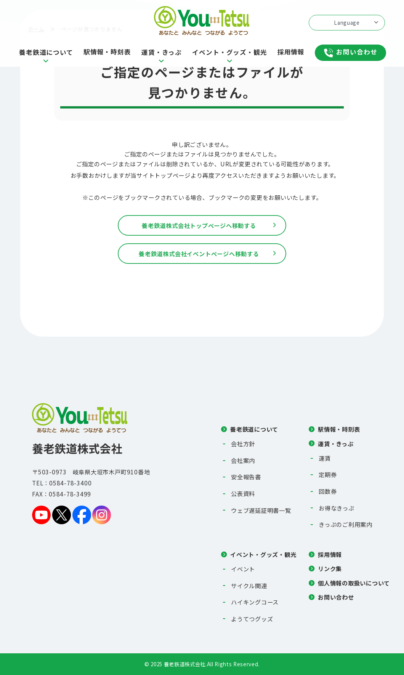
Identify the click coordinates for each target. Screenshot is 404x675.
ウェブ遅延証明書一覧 (261, 510)
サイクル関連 (249, 585)
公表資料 (243, 493)
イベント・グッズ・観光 (263, 554)
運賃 (325, 458)
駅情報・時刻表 (339, 429)
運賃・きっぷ (336, 443)
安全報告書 (246, 476)
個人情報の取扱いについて (354, 583)
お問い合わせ (336, 597)
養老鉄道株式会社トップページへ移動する (199, 225)
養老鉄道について (254, 429)
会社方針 (243, 443)
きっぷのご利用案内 (345, 524)
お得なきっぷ (336, 508)
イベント (243, 569)
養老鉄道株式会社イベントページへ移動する (199, 253)
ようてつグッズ (252, 618)
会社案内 (243, 460)
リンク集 (330, 568)
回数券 (328, 491)
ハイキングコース (255, 602)
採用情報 (330, 554)
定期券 (328, 474)
